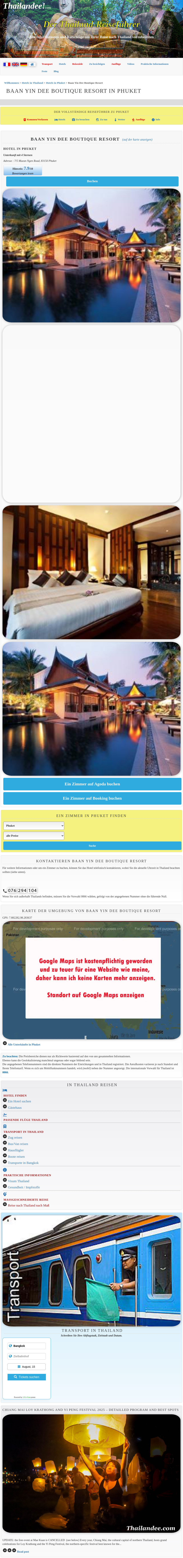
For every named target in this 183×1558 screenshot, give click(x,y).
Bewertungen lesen (22, 173)
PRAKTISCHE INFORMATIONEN (27, 1175)
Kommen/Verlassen (35, 119)
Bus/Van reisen (18, 1144)
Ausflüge (116, 63)
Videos (130, 63)
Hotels (62, 63)
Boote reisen (16, 1156)
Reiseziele (77, 63)
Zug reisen (15, 1137)
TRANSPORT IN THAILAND (23, 1131)
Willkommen (11, 82)
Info (155, 119)
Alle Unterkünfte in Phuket (24, 1044)
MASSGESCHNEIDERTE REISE (25, 1199)
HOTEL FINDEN (15, 1095)
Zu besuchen (81, 119)
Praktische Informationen (154, 63)
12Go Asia (26, 1397)
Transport (47, 63)
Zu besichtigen (97, 63)
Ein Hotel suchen (19, 1101)
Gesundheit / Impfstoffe (24, 1187)
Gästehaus (15, 1107)
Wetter (119, 119)
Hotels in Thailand (32, 82)
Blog (56, 71)
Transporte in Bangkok (23, 1163)
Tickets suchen (26, 1377)
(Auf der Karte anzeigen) (137, 139)
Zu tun (101, 119)
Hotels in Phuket (55, 82)
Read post (23, 1551)
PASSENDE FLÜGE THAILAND (25, 1119)
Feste (44, 71)
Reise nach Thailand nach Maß (28, 1205)
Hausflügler (16, 1150)
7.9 (26, 168)
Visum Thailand (18, 1181)
